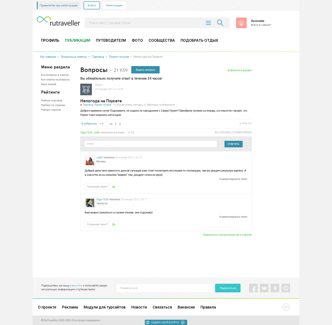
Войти (92, 5)
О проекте (47, 307)
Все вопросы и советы (55, 74)
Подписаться (228, 288)
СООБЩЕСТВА (162, 40)
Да (113, 186)
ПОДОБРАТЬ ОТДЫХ (199, 40)
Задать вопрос (145, 70)
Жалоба (247, 123)
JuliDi (97, 132)
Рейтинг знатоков (51, 100)
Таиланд (98, 56)
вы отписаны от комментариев (233, 132)
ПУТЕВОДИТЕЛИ (111, 40)
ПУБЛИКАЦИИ (77, 40)
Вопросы (94, 69)
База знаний (48, 84)
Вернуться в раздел (240, 70)
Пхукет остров (119, 56)
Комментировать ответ (233, 179)
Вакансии (186, 307)
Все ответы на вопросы (55, 79)
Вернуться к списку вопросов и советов (227, 234)
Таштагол (102, 203)
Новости (139, 307)
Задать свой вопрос (165, 322)
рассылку (76, 285)
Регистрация (114, 5)
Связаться (162, 307)
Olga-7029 (86, 132)
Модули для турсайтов (105, 307)
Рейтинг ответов (51, 109)
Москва (101, 161)
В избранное (89, 123)
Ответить (233, 144)
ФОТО (137, 40)
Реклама (70, 307)
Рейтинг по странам (53, 105)
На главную (48, 56)
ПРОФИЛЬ (50, 40)
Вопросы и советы (74, 56)
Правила (208, 307)
